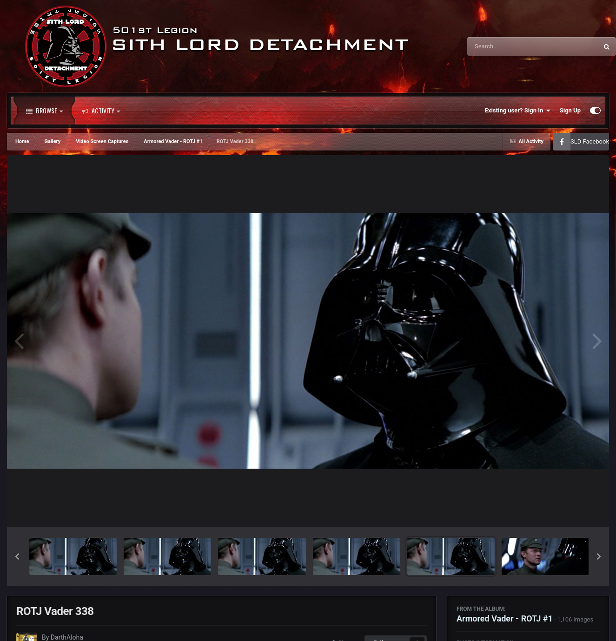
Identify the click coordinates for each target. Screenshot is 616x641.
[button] (17, 556)
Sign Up (570, 110)
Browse (44, 110)
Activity (100, 110)
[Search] (509, 46)
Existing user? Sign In (517, 110)
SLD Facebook (589, 141)
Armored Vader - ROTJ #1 (505, 618)
